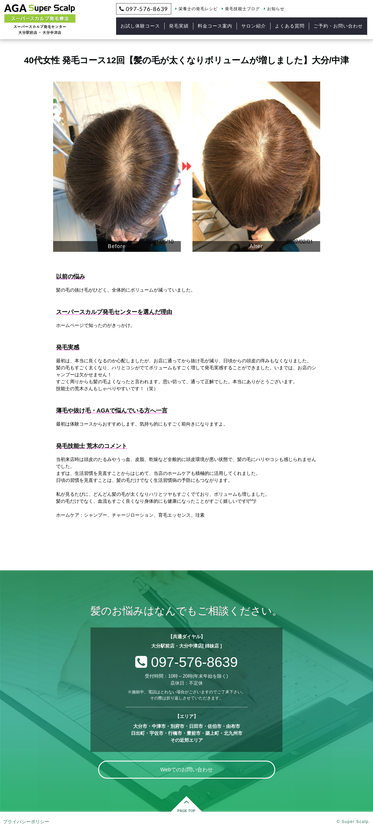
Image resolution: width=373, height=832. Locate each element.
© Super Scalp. (353, 821)
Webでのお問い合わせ (186, 770)
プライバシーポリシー (26, 821)
